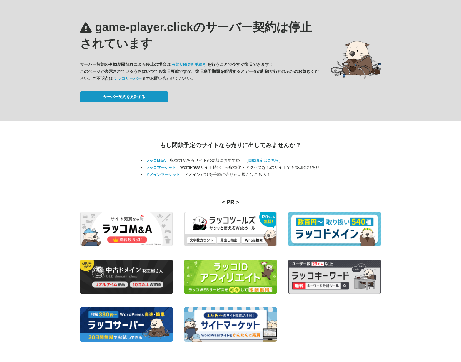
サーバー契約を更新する (124, 97)
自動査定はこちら (263, 160)
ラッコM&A (156, 160)
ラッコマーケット (161, 167)
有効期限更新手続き (189, 64)
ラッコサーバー (127, 78)
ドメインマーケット (163, 174)
